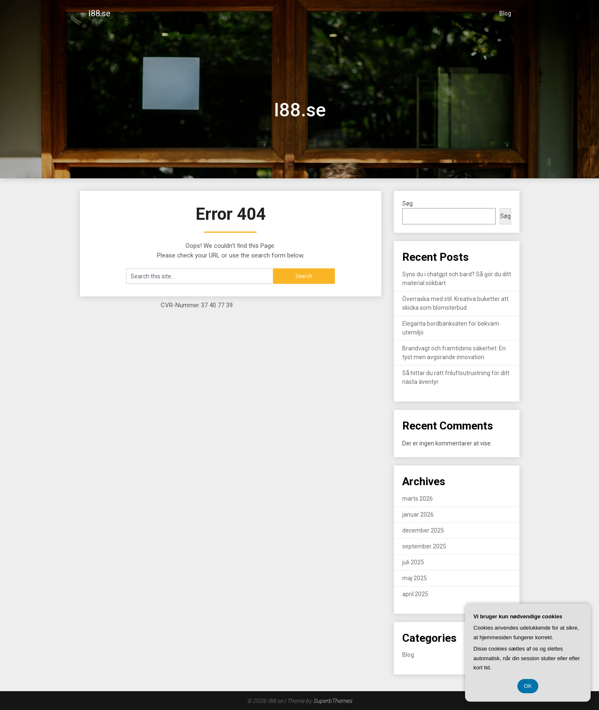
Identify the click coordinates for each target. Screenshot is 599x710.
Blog (505, 13)
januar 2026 (418, 514)
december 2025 (423, 530)
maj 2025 (414, 578)
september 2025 (424, 546)
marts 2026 (417, 498)
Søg (407, 203)
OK (528, 686)
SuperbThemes (332, 700)
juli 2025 (413, 562)
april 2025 (415, 594)
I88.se (99, 13)
